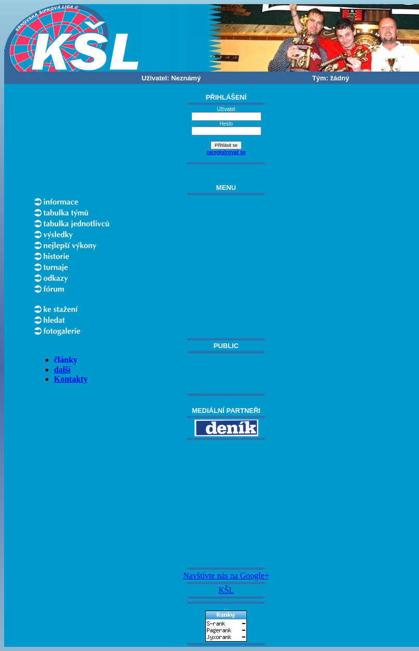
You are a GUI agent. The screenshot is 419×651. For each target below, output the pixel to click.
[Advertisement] (226, 503)
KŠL (226, 590)
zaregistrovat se (226, 152)
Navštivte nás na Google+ (226, 575)
